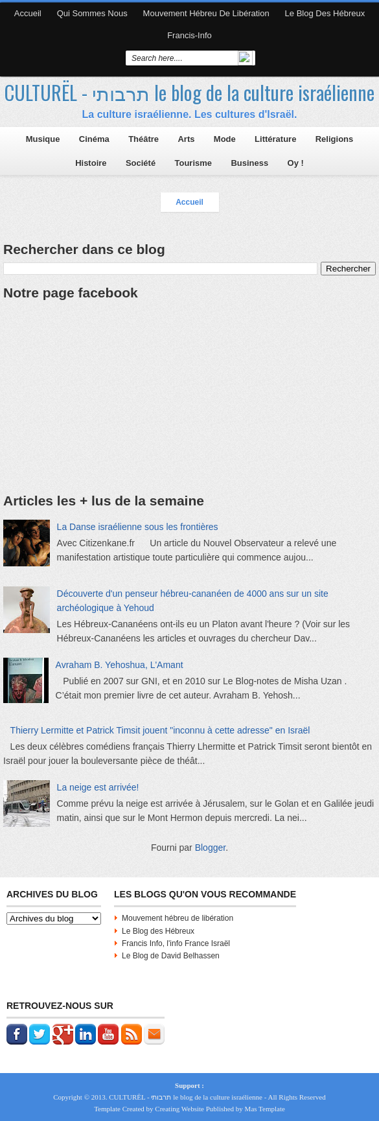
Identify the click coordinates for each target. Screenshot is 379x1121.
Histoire (90, 163)
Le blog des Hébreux (325, 13)
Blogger (210, 847)
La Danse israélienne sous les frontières (137, 527)
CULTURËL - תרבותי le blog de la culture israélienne (189, 92)
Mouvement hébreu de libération (206, 13)
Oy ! (296, 163)
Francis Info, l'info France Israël (176, 943)
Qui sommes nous (92, 13)
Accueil (27, 13)
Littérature (275, 139)
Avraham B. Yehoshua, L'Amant (119, 665)
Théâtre (143, 139)
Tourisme (193, 163)
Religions (335, 139)
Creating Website (179, 1109)
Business (249, 163)
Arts (186, 139)
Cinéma (94, 139)
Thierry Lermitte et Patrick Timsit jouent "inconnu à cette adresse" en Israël (160, 730)
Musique (43, 139)
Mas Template (265, 1109)
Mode (225, 139)
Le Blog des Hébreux (158, 931)
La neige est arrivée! (98, 787)
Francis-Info (189, 35)
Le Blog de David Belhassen (171, 955)
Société (140, 163)
